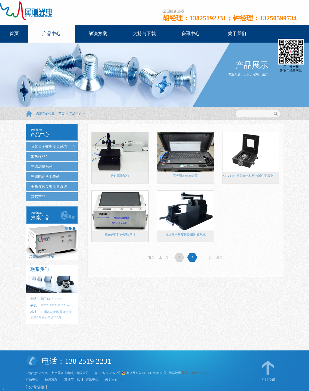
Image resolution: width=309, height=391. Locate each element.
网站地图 (174, 373)
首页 (14, 33)
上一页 (163, 257)
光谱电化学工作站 (41, 256)
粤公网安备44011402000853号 (146, 373)
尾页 (219, 257)
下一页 (207, 257)
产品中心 (75, 113)
